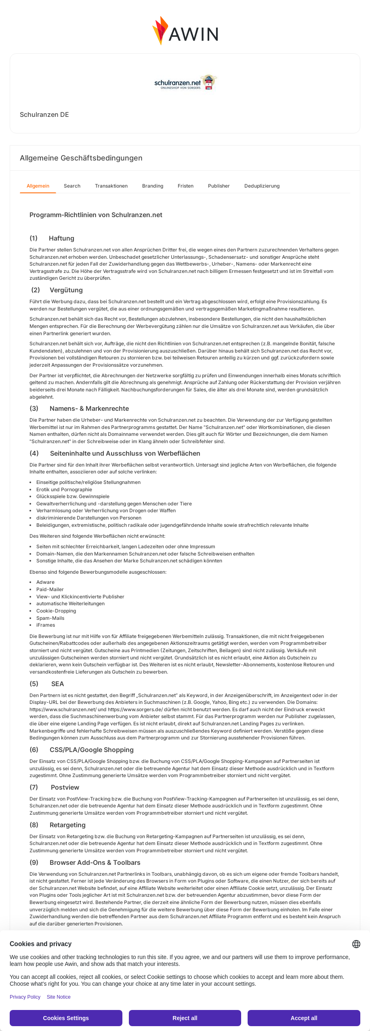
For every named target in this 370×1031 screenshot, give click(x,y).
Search (72, 186)
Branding (152, 186)
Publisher (219, 186)
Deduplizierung (262, 186)
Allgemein (38, 186)
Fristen (185, 186)
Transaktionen (111, 186)
